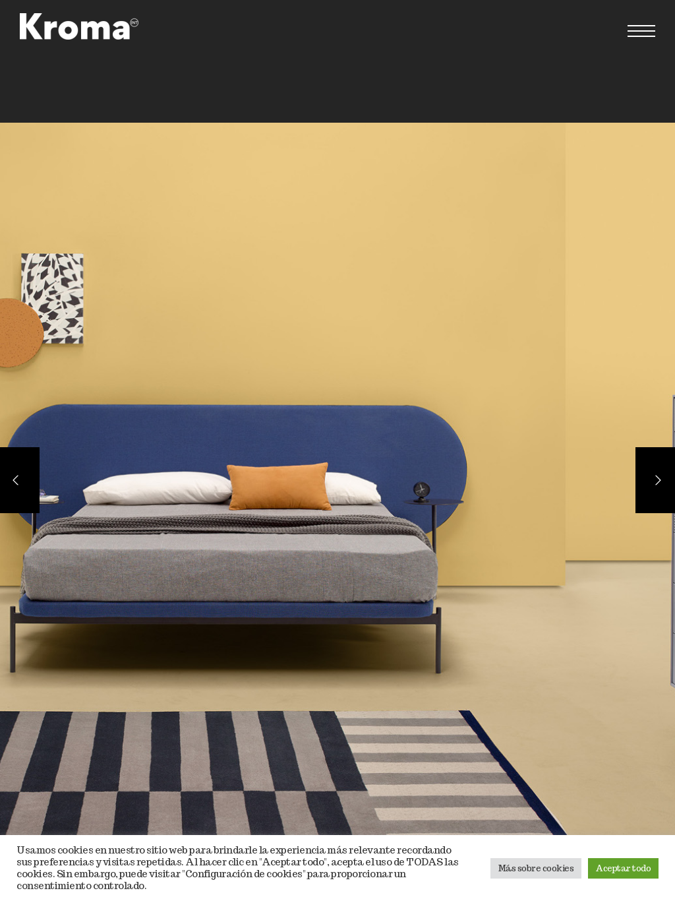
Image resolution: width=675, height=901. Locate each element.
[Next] (655, 480)
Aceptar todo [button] (623, 868)
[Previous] (20, 480)
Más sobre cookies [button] (536, 868)
